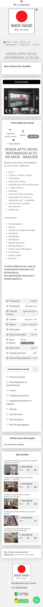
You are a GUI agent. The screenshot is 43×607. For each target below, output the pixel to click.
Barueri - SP (25, 42)
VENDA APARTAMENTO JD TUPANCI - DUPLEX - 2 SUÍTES (19, 478)
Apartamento (11, 44)
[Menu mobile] (21, 21)
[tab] (11, 82)
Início (6, 42)
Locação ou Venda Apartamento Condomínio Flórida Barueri (17, 529)
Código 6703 (24, 44)
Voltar (36, 44)
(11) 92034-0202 (23, 5)
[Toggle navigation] (36, 10)
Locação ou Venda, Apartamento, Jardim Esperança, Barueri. (20, 461)
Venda (15, 42)
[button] (6, 98)
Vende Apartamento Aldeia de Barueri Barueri (19, 512)
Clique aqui (8, 554)
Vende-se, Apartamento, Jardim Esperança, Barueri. (17, 495)
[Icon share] (21, 1)
